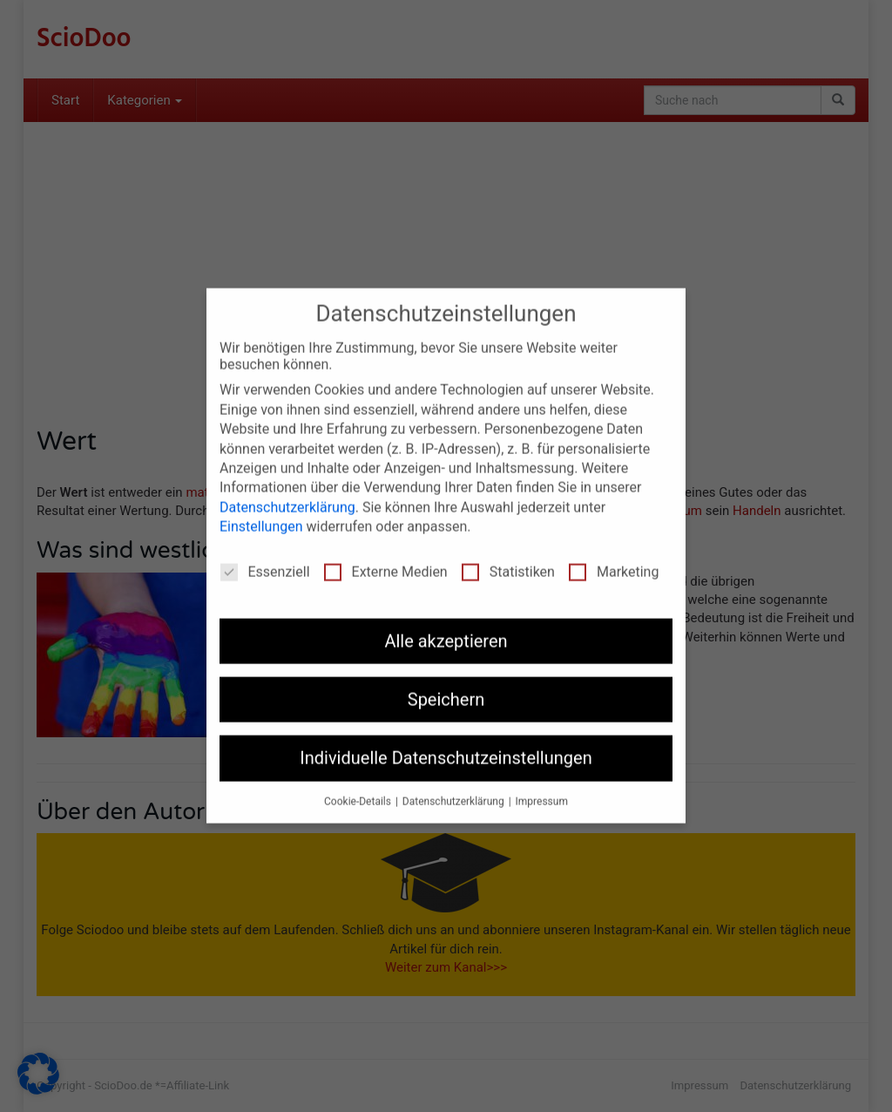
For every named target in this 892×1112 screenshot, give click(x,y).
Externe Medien (386, 559)
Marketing (614, 559)
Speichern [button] (446, 686)
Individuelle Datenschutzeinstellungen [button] (445, 745)
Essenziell (265, 559)
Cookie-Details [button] (359, 789)
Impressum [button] (542, 789)
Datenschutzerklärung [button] (454, 789)
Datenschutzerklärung (287, 494)
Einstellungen (261, 513)
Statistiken (508, 559)
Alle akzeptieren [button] (445, 628)
